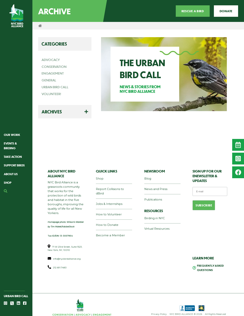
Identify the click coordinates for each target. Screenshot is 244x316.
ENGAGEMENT (53, 73)
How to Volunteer (109, 214)
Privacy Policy (159, 314)
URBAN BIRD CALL (55, 87)
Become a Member (110, 235)
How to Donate (107, 225)
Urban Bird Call (16, 296)
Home (40, 26)
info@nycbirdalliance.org (67, 258)
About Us (11, 174)
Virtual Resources (156, 228)
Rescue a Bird (192, 11)
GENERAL (49, 80)
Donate (226, 11)
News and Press (155, 189)
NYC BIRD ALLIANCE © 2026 (186, 314)
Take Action (13, 156)
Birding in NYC (154, 218)
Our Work (12, 134)
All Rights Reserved (215, 314)
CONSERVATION (54, 66)
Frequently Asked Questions (210, 268)
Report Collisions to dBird (110, 191)
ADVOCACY (51, 60)
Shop (7, 182)
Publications (153, 199)
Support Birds (14, 165)
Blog (147, 178)
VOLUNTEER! (51, 94)
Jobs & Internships (109, 204)
